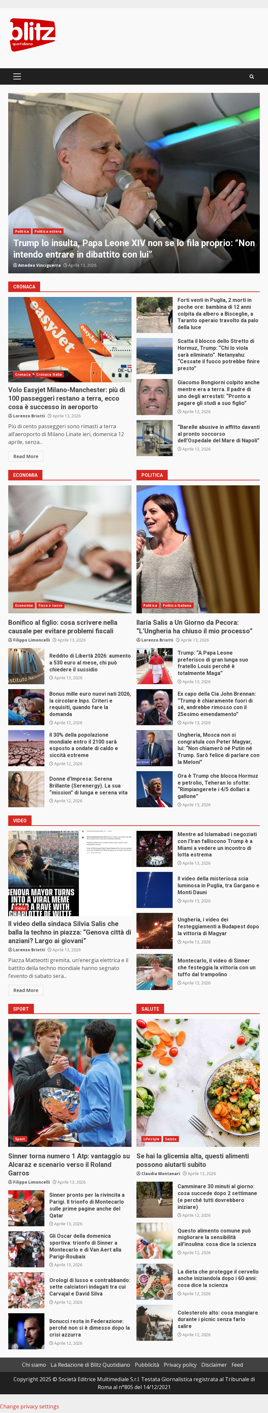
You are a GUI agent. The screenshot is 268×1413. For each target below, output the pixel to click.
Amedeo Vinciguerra (39, 265)
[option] (134, 183)
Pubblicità (147, 1364)
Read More (25, 456)
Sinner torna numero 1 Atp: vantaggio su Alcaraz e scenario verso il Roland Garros (70, 1083)
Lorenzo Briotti (29, 416)
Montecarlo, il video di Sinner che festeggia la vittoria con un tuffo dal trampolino (154, 972)
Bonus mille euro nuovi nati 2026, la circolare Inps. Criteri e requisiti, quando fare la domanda (26, 707)
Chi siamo (34, 1364)
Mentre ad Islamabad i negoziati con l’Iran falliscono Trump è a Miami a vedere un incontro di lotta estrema (154, 849)
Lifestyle (151, 1139)
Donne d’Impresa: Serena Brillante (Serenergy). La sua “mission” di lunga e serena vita (26, 789)
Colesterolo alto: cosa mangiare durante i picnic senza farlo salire (154, 1323)
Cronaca (23, 374)
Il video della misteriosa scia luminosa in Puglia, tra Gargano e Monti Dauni (154, 890)
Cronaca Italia (49, 374)
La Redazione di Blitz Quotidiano (90, 1364)
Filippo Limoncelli (31, 640)
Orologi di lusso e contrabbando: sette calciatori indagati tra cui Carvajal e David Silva (26, 1290)
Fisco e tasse (50, 605)
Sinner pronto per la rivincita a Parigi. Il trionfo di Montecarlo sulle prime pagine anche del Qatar (26, 1208)
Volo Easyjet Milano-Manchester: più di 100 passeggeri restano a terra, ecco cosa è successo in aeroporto (70, 339)
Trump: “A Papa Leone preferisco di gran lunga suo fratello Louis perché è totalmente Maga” (154, 666)
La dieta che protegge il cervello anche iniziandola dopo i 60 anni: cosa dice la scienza (154, 1282)
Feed (237, 1364)
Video (20, 908)
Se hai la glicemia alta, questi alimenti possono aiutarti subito (198, 1083)
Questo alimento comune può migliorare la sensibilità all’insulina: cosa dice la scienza (154, 1241)
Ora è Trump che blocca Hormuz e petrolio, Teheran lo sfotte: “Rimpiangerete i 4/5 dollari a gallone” (154, 789)
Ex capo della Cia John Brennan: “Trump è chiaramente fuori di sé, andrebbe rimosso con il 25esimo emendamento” (154, 707)
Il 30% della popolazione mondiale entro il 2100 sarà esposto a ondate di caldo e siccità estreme (26, 748)
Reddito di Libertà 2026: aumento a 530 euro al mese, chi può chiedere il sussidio (26, 666)
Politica (22, 231)
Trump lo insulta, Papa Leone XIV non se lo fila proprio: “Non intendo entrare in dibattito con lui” (134, 183)
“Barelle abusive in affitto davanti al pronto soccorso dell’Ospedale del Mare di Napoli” (154, 438)
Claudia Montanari (160, 1173)
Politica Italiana (177, 605)
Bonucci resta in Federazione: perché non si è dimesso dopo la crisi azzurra (26, 1331)
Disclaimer (214, 1364)
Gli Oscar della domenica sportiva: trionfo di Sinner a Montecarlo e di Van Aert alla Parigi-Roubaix (26, 1249)
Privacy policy (180, 1364)
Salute (171, 1139)
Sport (20, 1139)
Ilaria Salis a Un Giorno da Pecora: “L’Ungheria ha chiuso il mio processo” (198, 549)
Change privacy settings (29, 1406)
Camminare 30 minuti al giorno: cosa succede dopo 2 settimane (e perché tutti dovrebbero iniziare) (154, 1200)
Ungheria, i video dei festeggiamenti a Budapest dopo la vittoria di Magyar (154, 931)
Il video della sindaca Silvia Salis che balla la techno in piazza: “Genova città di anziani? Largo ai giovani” (70, 873)
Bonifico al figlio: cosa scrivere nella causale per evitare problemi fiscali (70, 549)
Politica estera (48, 231)
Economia (24, 605)
